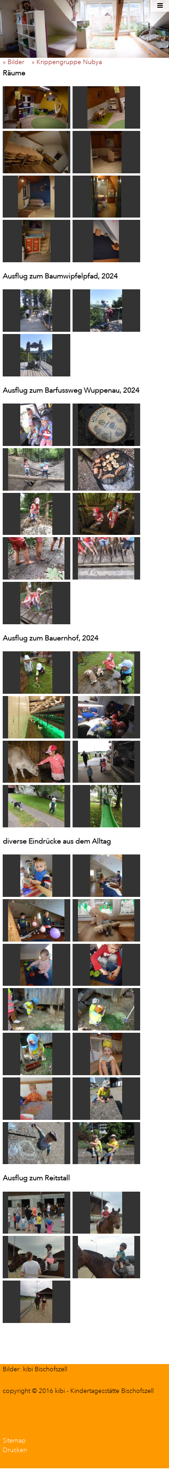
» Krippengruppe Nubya (69, 62)
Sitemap (14, 1440)
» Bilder (16, 62)
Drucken (15, 1450)
